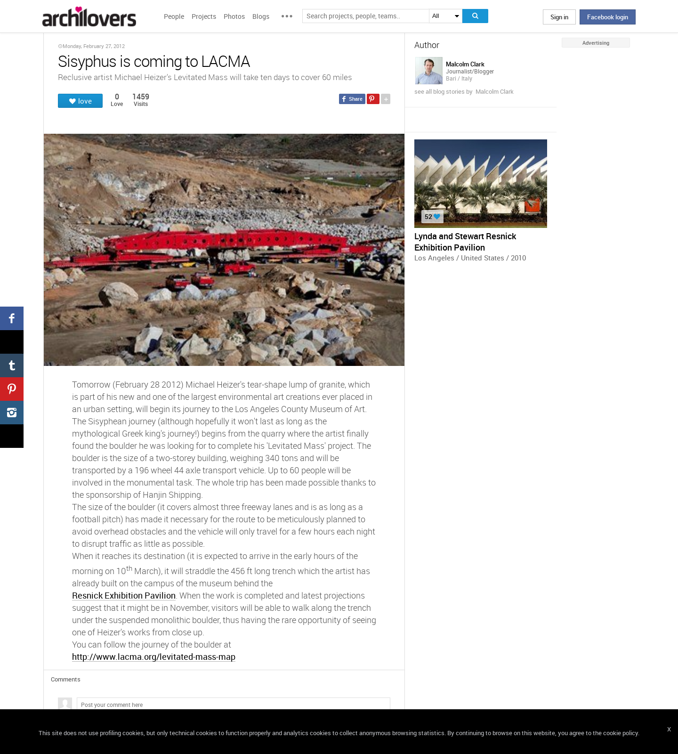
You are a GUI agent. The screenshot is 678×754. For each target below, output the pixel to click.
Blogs (260, 16)
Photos (234, 16)
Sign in (559, 17)
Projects (204, 16)
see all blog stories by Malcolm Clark (464, 91)
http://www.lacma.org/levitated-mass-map (153, 656)
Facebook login (607, 17)
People (174, 16)
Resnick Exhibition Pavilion (124, 595)
